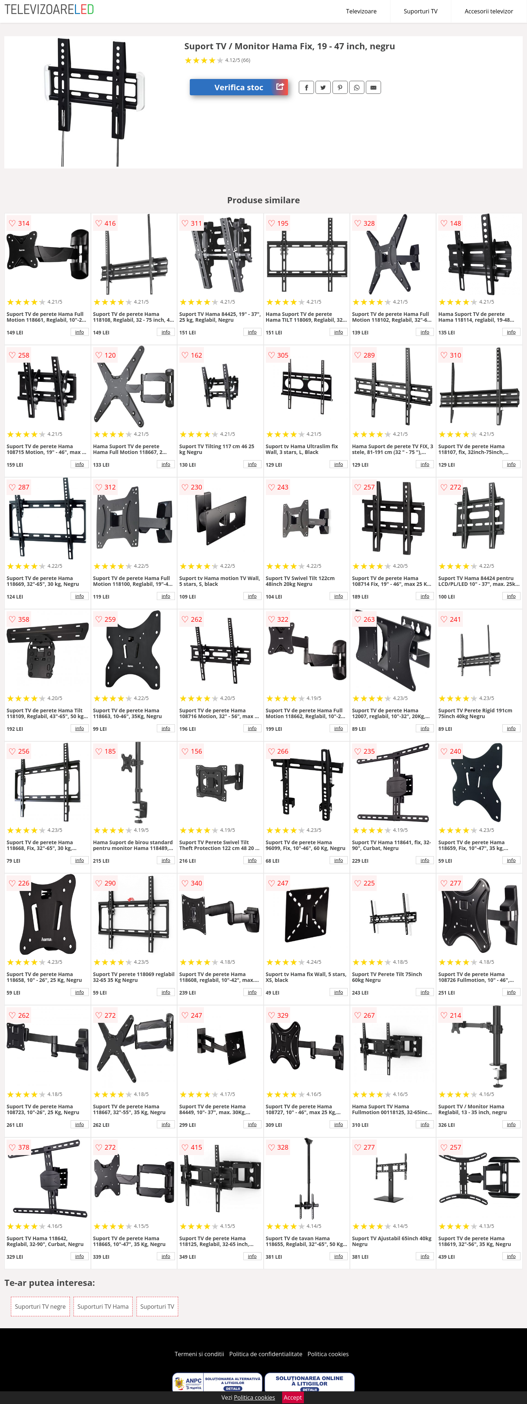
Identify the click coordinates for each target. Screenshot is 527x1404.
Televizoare (361, 11)
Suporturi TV (421, 11)
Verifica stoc (251, 87)
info (79, 332)
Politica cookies (328, 1354)
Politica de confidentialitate (265, 1354)
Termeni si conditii (199, 1354)
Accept (293, 1397)
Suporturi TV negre (40, 1307)
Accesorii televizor (489, 11)
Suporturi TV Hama (103, 1307)
